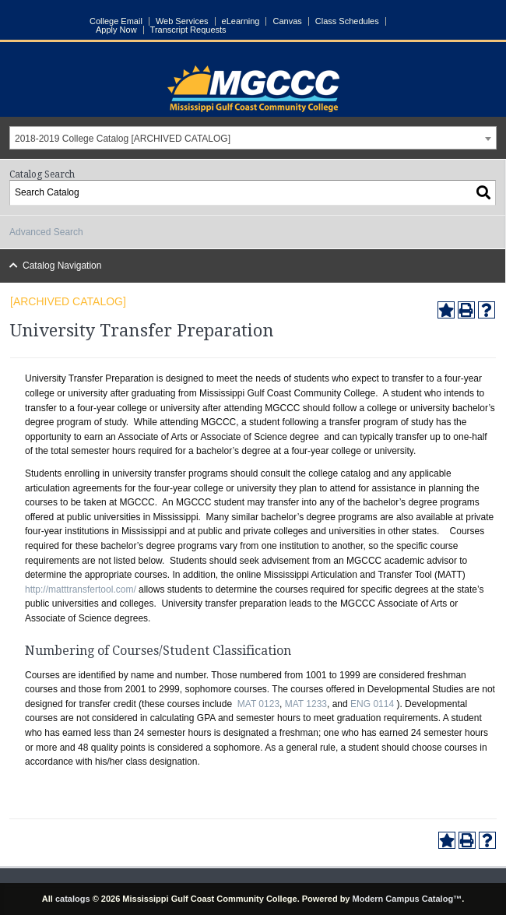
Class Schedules (347, 21)
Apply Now (116, 30)
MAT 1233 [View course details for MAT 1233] (306, 704)
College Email (116, 21)
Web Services (182, 21)
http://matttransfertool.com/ (80, 589)
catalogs (72, 898)
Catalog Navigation (62, 265)
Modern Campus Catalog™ (407, 898)
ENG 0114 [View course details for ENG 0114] (372, 704)
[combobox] (253, 138)
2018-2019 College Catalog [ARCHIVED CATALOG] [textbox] (122, 138)
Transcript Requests (188, 30)
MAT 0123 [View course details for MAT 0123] (258, 704)
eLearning (241, 21)
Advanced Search (46, 232)
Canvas (286, 21)
